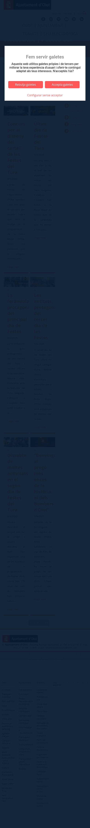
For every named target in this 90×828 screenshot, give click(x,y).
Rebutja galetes (25, 85)
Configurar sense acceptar (45, 95)
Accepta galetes (62, 85)
